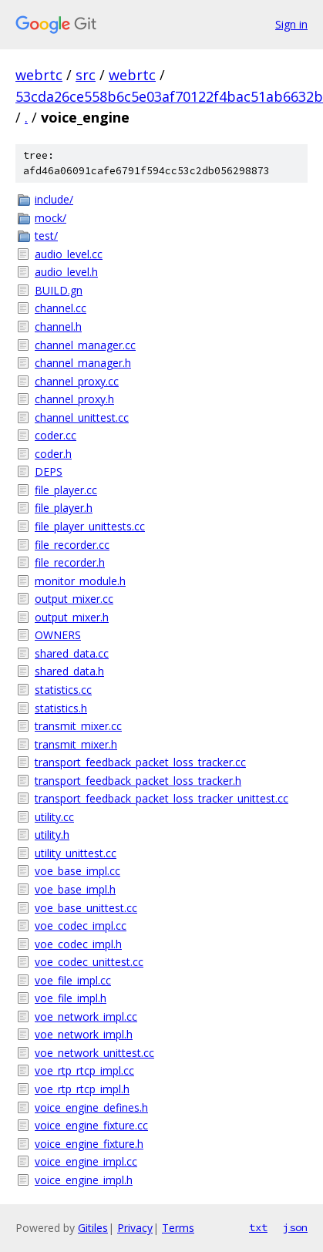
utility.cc (54, 816)
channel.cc (60, 308)
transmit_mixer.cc (78, 726)
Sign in (291, 24)
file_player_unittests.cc (90, 526)
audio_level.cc (69, 254)
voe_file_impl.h (70, 998)
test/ (46, 235)
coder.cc (55, 435)
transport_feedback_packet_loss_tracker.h (138, 780)
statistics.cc (63, 689)
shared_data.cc (72, 653)
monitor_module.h (80, 581)
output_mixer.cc (74, 598)
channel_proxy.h (74, 399)
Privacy (135, 1227)
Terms (178, 1227)
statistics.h (61, 708)
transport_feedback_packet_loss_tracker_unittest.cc (161, 798)
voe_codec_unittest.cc (89, 961)
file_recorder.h (70, 562)
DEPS (48, 471)
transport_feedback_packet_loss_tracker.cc (140, 762)
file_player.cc (66, 490)
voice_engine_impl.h (84, 1180)
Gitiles (93, 1227)
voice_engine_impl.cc (86, 1161)
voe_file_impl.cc (73, 980)
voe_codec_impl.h (78, 944)
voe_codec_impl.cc (80, 925)
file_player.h (64, 507)
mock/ (50, 217)
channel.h (58, 326)
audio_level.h (66, 271)
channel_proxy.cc (77, 381)
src (86, 75)
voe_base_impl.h (75, 889)
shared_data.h (69, 671)
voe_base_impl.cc (77, 870)
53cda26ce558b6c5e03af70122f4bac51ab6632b (169, 96)
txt (258, 1227)
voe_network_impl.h (84, 1034)
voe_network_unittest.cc (94, 1052)
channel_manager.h (83, 362)
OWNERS (58, 635)
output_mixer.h (72, 617)
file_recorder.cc (72, 544)
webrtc (38, 75)
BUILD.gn (58, 290)
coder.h (53, 453)
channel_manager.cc (85, 345)
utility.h (52, 834)
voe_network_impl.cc (86, 1016)
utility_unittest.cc (75, 853)
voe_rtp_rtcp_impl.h (82, 1089)
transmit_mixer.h (76, 744)
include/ (54, 199)
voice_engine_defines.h (91, 1107)
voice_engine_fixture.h (89, 1143)
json (295, 1227)
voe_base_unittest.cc (86, 907)
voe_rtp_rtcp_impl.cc (84, 1070)
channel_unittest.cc (82, 417)
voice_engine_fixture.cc (91, 1125)
